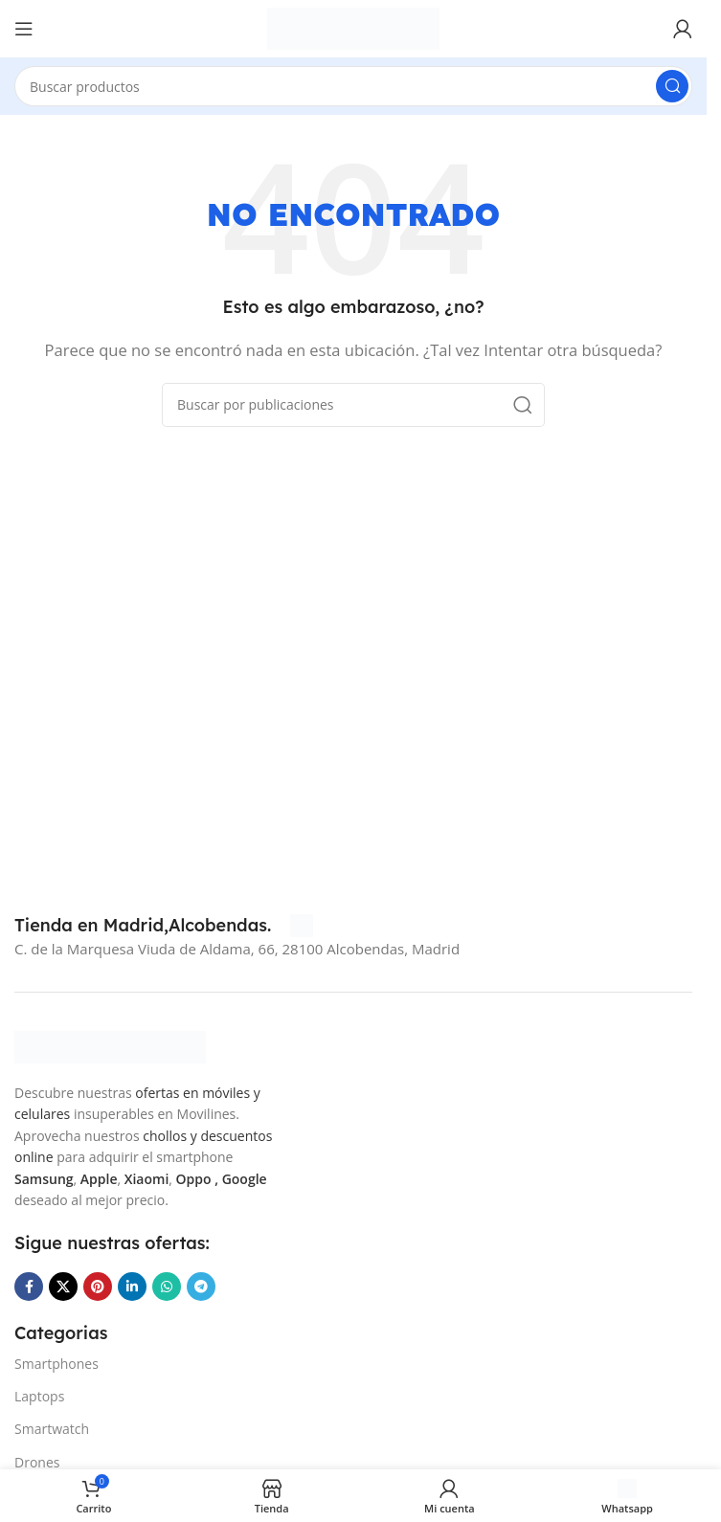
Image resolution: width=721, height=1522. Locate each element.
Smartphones (56, 1363)
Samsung (44, 1179)
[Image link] (110, 1045)
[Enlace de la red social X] (63, 1286)
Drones (36, 1462)
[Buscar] (353, 86)
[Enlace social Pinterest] (97, 1286)
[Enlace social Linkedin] (132, 1286)
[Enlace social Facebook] (28, 1286)
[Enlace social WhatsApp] (166, 1286)
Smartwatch (51, 1429)
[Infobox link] (163, 925)
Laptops (39, 1396)
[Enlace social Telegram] (201, 1286)
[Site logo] (353, 26)
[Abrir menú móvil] (24, 29)
